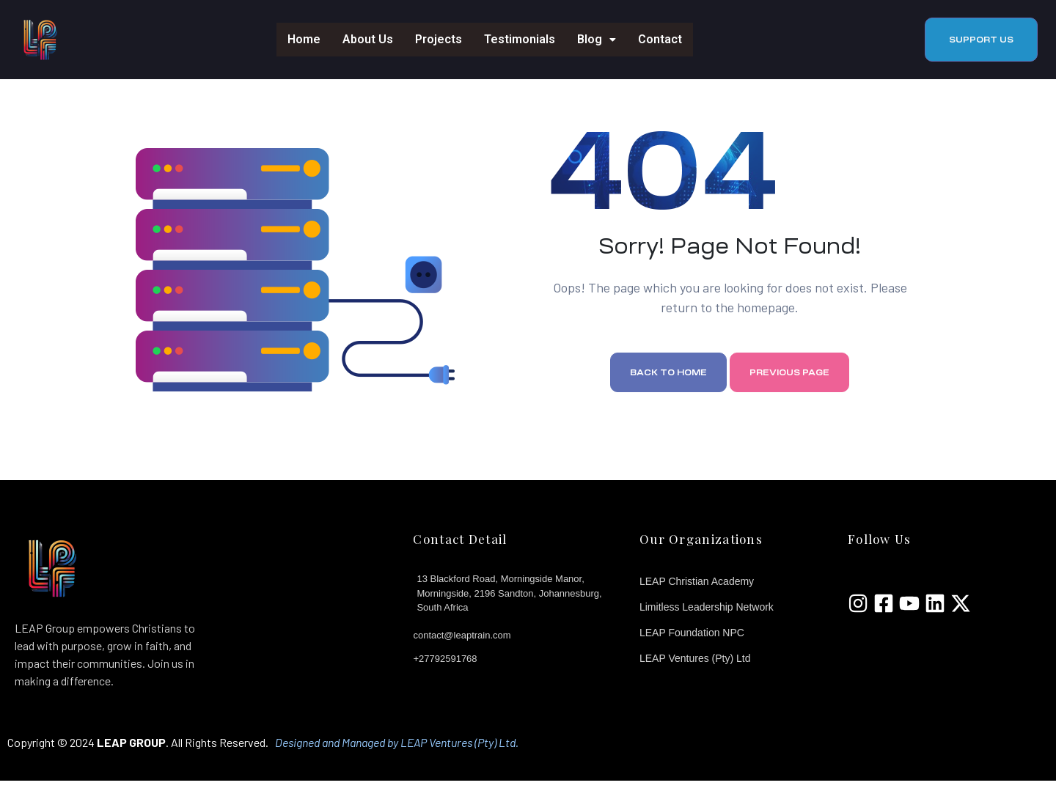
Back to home (668, 379)
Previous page (789, 379)
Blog (596, 39)
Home (303, 39)
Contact (660, 39)
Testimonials (519, 39)
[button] (981, 40)
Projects (438, 39)
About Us (367, 39)
